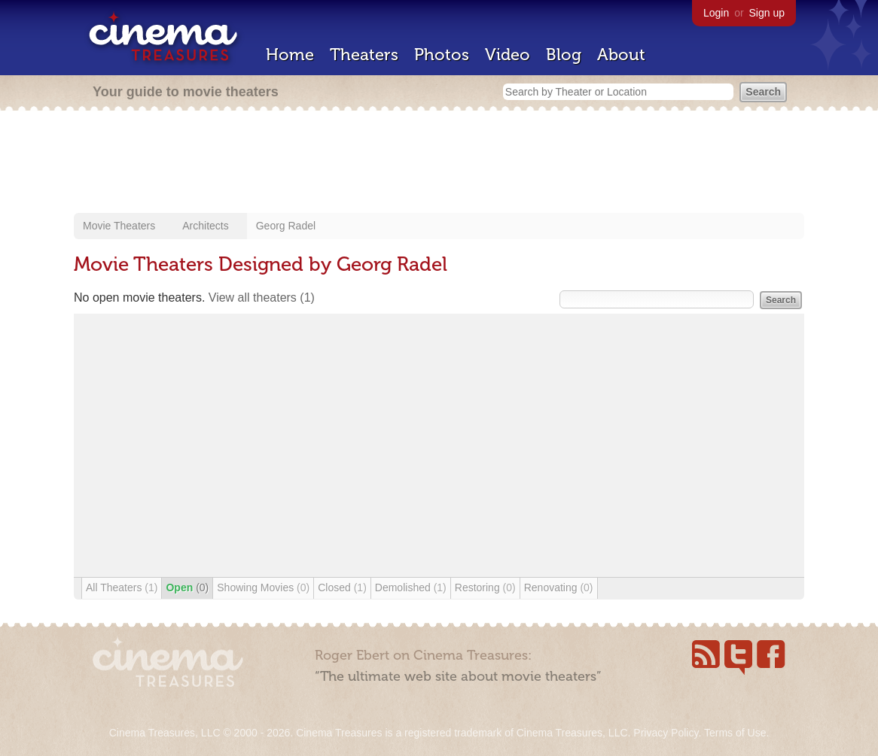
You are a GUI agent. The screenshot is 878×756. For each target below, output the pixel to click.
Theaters (364, 54)
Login (716, 13)
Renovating (558, 587)
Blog (563, 54)
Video (507, 54)
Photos (441, 54)
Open (187, 587)
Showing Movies (263, 587)
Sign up (767, 13)
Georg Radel (286, 226)
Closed (342, 587)
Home (290, 54)
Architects (205, 226)
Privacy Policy (665, 733)
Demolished (411, 587)
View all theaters (262, 297)
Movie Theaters (119, 226)
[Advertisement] (439, 163)
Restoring (485, 587)
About (621, 54)
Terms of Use (735, 733)
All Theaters (121, 587)
